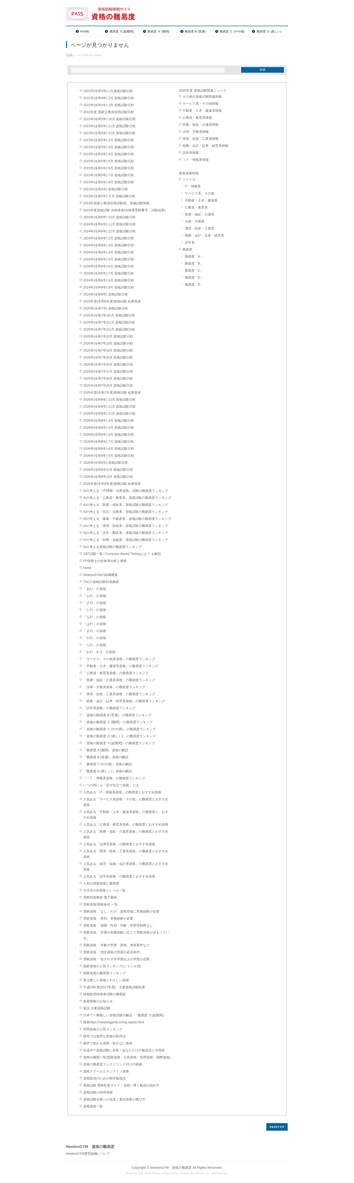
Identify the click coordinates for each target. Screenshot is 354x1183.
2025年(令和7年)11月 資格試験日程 (109, 322)
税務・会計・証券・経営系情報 (205, 145)
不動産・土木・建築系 (201, 200)
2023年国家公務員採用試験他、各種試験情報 (116, 203)
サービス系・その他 (199, 193)
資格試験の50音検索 (98, 1092)
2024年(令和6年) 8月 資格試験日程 (108, 280)
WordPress (152, 1173)
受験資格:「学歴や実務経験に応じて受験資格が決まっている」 (126, 935)
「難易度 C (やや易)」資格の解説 (107, 764)
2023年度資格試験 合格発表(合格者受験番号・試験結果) (124, 210)
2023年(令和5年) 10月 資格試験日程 (109, 119)
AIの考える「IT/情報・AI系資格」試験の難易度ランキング (125, 491)
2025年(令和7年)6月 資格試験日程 (108, 364)
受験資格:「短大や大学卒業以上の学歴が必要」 (118, 959)
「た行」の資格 (94, 610)
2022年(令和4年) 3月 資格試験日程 (108, 105)
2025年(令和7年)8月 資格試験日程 (108, 378)
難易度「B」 (194, 263)
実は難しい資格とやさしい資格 (106, 980)
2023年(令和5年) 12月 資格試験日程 (109, 133)
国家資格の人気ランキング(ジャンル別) (113, 966)
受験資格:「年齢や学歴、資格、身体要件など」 (118, 945)
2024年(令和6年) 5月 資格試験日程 (108, 259)
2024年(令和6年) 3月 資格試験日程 (108, 245)
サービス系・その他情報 (200, 103)
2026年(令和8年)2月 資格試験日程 (108, 469)
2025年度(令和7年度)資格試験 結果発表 (112, 392)
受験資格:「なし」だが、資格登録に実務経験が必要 (121, 911)
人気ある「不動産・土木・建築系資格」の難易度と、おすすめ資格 (125, 814)
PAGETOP (277, 1126)
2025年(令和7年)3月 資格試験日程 (108, 343)
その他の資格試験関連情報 (202, 96)
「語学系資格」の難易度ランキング (109, 708)
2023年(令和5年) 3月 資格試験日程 (108, 147)
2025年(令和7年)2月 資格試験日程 (108, 336)
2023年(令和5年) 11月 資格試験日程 (109, 126)
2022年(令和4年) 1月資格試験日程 (108, 91)
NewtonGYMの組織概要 (100, 575)
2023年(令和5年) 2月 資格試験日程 (108, 140)
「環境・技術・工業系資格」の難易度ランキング (119, 694)
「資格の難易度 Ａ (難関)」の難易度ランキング (118, 722)
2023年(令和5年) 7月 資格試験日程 (108, 175)
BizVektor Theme (177, 1173)
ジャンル (189, 179)
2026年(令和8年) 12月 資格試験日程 (109, 413)
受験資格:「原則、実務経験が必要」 (109, 918)
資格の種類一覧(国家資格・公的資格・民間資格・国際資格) (126, 1057)
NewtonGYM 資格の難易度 (171, 1167)
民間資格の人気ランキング (102, 1029)
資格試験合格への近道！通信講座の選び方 (114, 1099)
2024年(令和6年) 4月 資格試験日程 (108, 252)
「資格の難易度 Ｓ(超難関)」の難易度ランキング (119, 743)
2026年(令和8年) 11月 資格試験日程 (109, 406)
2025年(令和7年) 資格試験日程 (105, 308)
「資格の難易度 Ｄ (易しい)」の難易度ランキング (119, 736)
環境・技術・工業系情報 (200, 138)
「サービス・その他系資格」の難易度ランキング (119, 659)
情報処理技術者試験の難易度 (104, 994)
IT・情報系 (193, 186)
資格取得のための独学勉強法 (104, 1078)
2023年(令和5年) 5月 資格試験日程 (108, 161)
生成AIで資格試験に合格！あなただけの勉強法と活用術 (124, 1050)
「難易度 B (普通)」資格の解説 (106, 757)
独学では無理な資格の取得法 (104, 1036)
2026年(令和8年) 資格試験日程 (105, 462)
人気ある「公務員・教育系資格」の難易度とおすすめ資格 (125, 824)
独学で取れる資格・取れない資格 (107, 1043)
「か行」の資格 (94, 596)
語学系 (190, 242)
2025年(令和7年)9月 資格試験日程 (108, 385)
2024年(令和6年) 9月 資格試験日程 (108, 287)
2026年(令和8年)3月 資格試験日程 (108, 476)
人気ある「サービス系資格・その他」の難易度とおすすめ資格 (125, 802)
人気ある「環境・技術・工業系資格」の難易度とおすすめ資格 (125, 854)
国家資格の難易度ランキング (104, 973)
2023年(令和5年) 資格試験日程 (105, 189)
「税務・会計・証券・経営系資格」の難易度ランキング (124, 701)
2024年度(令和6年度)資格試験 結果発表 (112, 301)
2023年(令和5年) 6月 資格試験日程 (108, 168)
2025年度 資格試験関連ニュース (202, 90)
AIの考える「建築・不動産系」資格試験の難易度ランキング (127, 519)
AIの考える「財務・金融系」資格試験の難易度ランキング (125, 540)
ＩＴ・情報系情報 (195, 160)
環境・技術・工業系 (199, 228)
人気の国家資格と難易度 (101, 883)
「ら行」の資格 (94, 645)
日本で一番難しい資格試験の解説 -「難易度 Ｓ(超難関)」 (125, 1015)
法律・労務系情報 (195, 131)
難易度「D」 (194, 277)
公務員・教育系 (196, 207)
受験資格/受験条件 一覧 (100, 904)
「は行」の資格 (94, 624)
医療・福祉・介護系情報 (200, 124)
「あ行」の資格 (94, 589)
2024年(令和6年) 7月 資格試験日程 (108, 273)
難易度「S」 (194, 284)
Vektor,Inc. (202, 1173)
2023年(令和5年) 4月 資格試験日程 (108, 154)
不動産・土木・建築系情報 (202, 110)
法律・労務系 (194, 221)
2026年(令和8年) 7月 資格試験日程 (108, 441)
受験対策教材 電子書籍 (100, 897)
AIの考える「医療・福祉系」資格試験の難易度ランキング (125, 505)
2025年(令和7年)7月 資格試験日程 (108, 371)
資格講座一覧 (93, 1106)
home (87, 568)
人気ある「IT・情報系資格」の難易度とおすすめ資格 (122, 792)
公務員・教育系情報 (197, 117)
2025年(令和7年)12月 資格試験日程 (109, 329)
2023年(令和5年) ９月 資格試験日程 (109, 196)
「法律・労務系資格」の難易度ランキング (114, 687)
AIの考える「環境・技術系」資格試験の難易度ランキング (125, 526)
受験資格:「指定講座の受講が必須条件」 (113, 952)
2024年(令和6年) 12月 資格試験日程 (109, 231)
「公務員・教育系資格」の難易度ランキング (116, 673)
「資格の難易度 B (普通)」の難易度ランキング (117, 715)
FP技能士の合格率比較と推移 (105, 561)
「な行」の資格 (94, 617)
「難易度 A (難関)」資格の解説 (105, 750)
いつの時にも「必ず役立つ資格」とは (111, 785)
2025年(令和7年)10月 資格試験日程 (109, 315)
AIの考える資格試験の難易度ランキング (112, 547)
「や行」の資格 (94, 638)
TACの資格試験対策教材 (101, 582)
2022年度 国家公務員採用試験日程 (108, 112)
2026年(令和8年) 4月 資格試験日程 (108, 420)
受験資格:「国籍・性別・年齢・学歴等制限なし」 (119, 925)
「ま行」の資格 (94, 631)
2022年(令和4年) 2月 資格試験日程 (108, 98)
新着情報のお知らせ (98, 1001)
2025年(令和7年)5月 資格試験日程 (108, 357)
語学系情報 (190, 153)
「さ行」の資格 (94, 603)
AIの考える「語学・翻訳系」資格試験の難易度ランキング (125, 533)
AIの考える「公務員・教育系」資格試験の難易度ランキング (127, 498)
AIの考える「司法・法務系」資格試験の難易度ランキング (125, 512)
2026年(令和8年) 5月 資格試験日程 (108, 427)
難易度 (187, 249)
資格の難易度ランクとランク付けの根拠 (112, 1064)
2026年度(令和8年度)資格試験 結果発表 (112, 483)
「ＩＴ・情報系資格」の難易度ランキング (114, 778)
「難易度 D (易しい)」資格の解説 (107, 771)
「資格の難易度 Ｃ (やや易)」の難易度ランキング (119, 729)
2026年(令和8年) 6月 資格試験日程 (108, 434)
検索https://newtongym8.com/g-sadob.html (113, 1022)
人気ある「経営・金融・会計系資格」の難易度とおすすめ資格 (125, 866)
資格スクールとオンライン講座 (106, 1071)
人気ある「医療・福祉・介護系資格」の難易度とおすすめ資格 (125, 834)
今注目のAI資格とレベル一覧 (104, 890)
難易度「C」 (194, 270)
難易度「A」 (194, 256)
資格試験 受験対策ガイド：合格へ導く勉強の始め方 (121, 1085)
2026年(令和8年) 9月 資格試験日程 (108, 455)
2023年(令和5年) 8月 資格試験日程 (108, 182)
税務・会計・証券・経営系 (204, 235)
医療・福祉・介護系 (199, 214)
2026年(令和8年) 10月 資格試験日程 (109, 399)
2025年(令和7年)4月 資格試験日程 (108, 350)
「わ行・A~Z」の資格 (99, 652)
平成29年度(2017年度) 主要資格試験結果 (114, 987)
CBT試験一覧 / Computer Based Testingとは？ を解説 (122, 554)
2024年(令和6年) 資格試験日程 (105, 294)
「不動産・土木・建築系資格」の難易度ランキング (120, 666)
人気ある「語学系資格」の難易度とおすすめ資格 (119, 876)
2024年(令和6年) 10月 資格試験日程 (109, 217)
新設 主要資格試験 (96, 1008)
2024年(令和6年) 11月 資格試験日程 (109, 224)
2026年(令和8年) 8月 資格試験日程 (108, 448)
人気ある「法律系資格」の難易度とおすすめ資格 (119, 844)
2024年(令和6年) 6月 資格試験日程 (108, 266)
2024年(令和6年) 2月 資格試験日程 (108, 238)
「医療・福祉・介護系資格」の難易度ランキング (119, 680)
